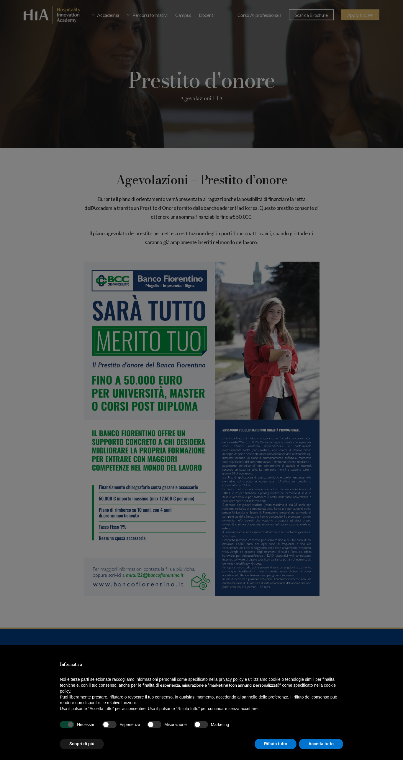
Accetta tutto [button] (321, 743)
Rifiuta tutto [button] (275, 743)
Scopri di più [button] (81, 743)
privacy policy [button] (231, 679)
